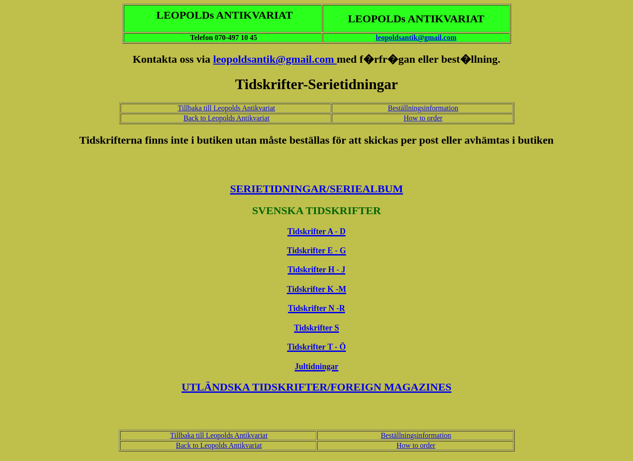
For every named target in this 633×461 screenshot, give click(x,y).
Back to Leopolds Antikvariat (226, 118)
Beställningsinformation (423, 108)
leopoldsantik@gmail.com (416, 37)
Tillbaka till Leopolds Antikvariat (226, 108)
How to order (423, 118)
